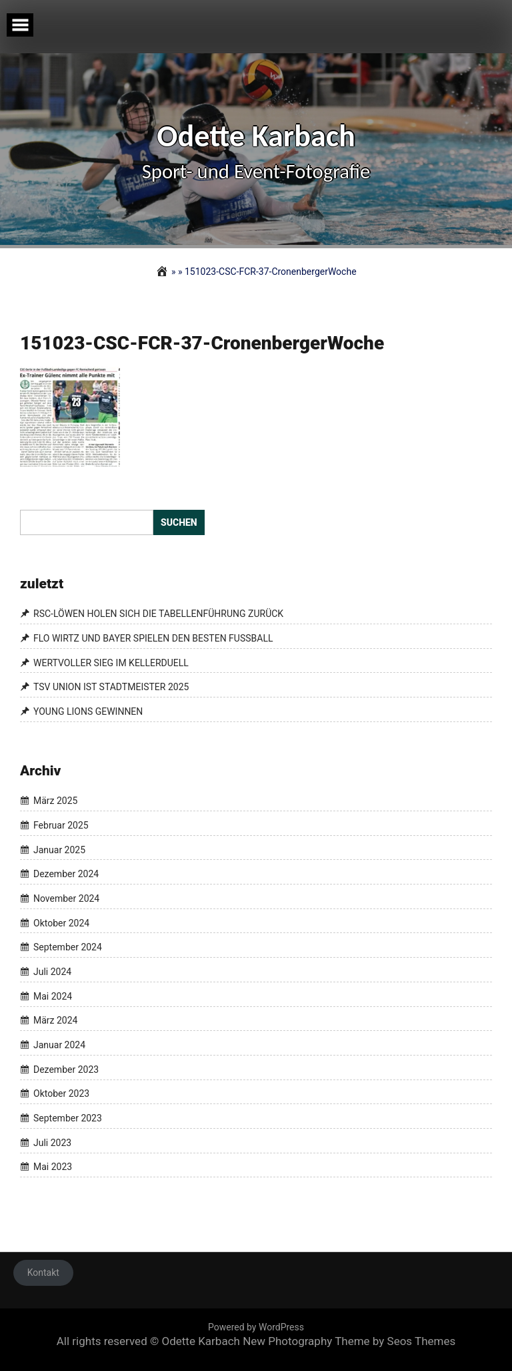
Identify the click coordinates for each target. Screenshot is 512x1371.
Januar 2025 (59, 850)
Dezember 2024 (66, 874)
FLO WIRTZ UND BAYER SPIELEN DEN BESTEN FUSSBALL (153, 638)
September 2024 (67, 947)
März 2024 (55, 1021)
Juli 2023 (52, 1142)
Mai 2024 (52, 996)
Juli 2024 (52, 971)
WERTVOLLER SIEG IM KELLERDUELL (111, 663)
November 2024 (66, 898)
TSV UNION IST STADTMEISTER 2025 (111, 687)
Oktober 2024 (61, 923)
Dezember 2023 (66, 1069)
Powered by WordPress (256, 1327)
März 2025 (55, 800)
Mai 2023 (52, 1167)
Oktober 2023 (61, 1094)
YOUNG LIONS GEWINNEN (88, 711)
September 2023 (67, 1118)
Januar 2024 (59, 1045)
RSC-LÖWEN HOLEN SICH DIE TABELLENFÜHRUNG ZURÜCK (158, 613)
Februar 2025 (61, 825)
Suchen (179, 522)
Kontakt (43, 1272)
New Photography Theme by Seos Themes (349, 1341)
